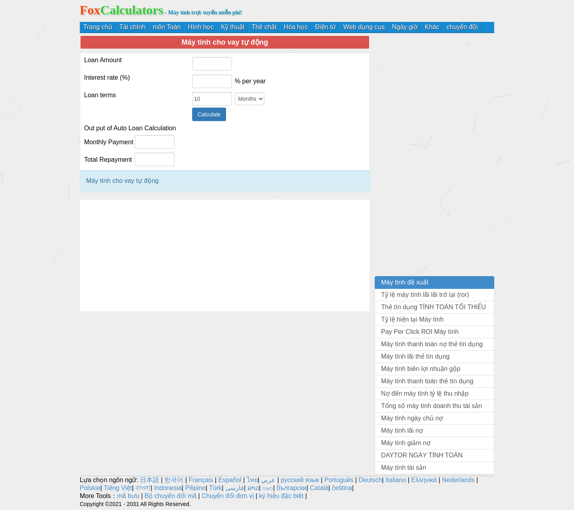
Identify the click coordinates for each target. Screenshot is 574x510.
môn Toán (167, 27)
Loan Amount (103, 60)
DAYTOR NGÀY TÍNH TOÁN (422, 455)
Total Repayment (108, 159)
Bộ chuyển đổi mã (170, 495)
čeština (342, 487)
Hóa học (296, 27)
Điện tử (325, 27)
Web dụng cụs (364, 27)
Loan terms (100, 95)
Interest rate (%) (107, 77)
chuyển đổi (462, 27)
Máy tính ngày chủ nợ (412, 418)
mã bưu (128, 495)
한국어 (173, 480)
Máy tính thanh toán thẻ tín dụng (427, 381)
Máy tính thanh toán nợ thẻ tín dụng (432, 344)
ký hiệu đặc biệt (281, 495)
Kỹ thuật (232, 27)
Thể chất (264, 27)
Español (230, 480)
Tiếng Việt (118, 487)
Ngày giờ (405, 27)
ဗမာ (267, 487)
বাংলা (143, 487)
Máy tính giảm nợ (406, 442)
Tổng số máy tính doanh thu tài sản (431, 405)
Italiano (395, 480)
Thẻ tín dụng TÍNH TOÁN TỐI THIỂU (433, 307)
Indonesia (167, 487)
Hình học (201, 27)
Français (201, 480)
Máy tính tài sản (403, 467)
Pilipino (195, 487)
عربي (268, 480)
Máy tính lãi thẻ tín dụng (415, 356)
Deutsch (370, 480)
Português (339, 480)
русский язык (300, 480)
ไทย (252, 480)
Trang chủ (97, 27)
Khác (432, 27)
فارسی (234, 487)
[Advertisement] (225, 255)
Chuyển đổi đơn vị (228, 495)
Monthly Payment (109, 142)
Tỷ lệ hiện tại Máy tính (412, 319)
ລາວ (253, 487)
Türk (215, 487)
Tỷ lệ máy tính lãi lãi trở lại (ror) (425, 294)
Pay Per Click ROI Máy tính (420, 331)
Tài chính (133, 27)
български (292, 487)
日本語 (149, 480)
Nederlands (458, 480)
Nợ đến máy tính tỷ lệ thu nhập (424, 393)
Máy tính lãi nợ (402, 430)
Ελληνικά (424, 480)
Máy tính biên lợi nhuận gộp (420, 368)
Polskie (90, 487)
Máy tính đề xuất (405, 282)
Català (319, 487)
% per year (250, 81)
